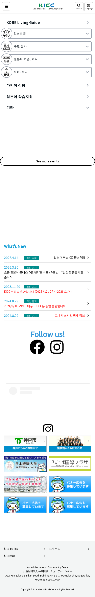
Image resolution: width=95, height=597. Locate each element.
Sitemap (10, 556)
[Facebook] (37, 346)
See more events (47, 161)
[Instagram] (57, 346)
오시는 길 (55, 549)
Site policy (11, 549)
